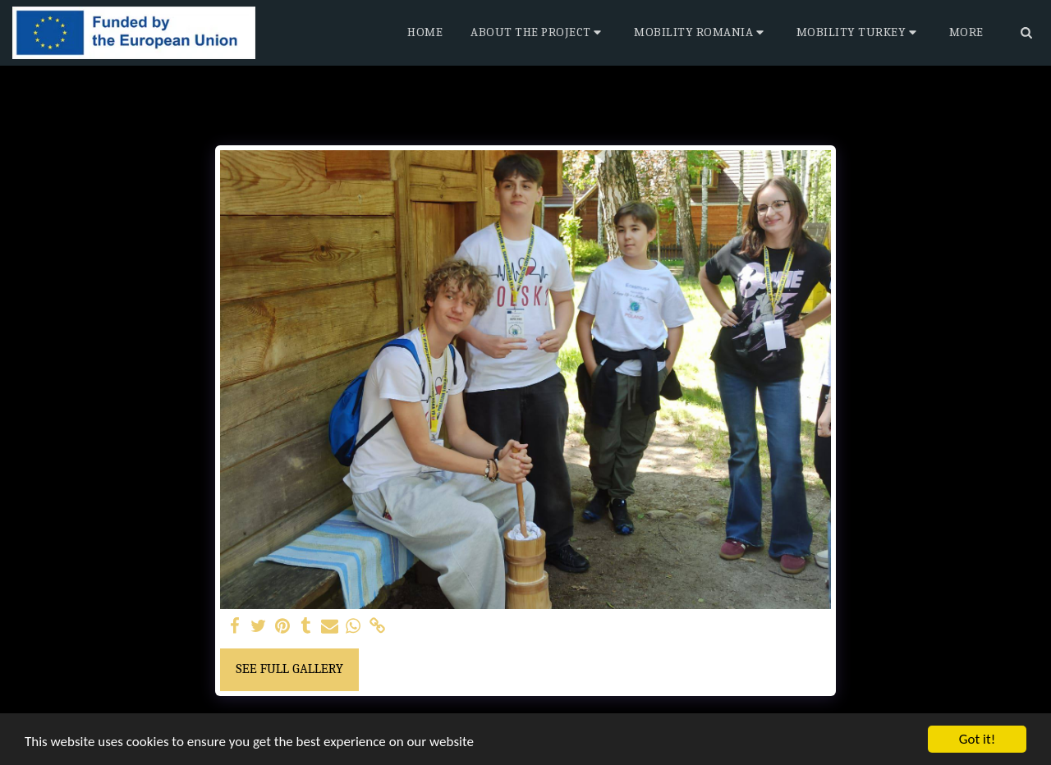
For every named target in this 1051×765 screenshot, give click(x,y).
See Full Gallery (289, 668)
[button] (538, 33)
